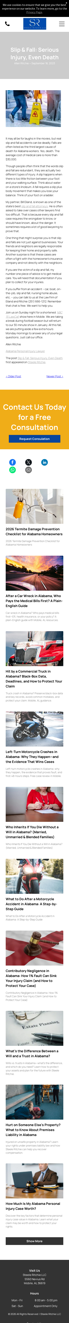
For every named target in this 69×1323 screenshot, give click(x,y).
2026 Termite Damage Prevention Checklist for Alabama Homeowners (34, 531)
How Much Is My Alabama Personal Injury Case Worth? (33, 1206)
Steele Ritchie (36, 362)
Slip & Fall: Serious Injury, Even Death (40, 358)
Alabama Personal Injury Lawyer (25, 351)
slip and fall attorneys (34, 206)
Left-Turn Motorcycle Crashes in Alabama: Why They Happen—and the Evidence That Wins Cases (32, 756)
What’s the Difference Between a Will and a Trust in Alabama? (32, 1053)
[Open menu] (62, 24)
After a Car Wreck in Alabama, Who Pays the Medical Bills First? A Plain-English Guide (34, 601)
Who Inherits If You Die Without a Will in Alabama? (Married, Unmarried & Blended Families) (32, 832)
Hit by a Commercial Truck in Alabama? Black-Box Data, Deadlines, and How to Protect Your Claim (34, 678)
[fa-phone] (7, 26)
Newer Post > (55, 376)
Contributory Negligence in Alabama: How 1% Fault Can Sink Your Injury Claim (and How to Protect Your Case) (31, 978)
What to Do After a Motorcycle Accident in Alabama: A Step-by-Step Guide (31, 904)
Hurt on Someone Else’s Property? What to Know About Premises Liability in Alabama (33, 1130)
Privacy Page (34, 12)
